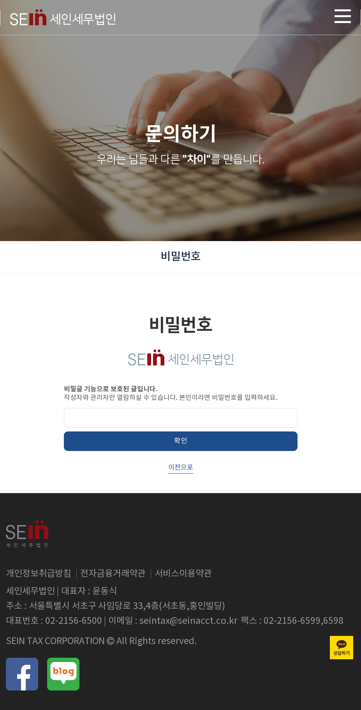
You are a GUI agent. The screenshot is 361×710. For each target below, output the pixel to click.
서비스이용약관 (183, 574)
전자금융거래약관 (113, 574)
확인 (180, 441)
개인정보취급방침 (38, 574)
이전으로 (180, 468)
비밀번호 (180, 256)
